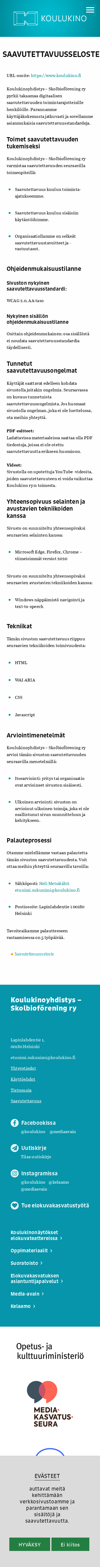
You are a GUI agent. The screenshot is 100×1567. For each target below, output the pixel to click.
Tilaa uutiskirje (36, 1156)
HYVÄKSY (30, 1544)
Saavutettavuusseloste (34, 954)
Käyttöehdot (23, 1079)
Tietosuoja (21, 1090)
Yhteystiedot (23, 1068)
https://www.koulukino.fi (56, 75)
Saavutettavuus (26, 1101)
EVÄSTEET (47, 1476)
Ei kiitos (70, 1544)
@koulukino (33, 1131)
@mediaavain (63, 1131)
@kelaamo (59, 1182)
